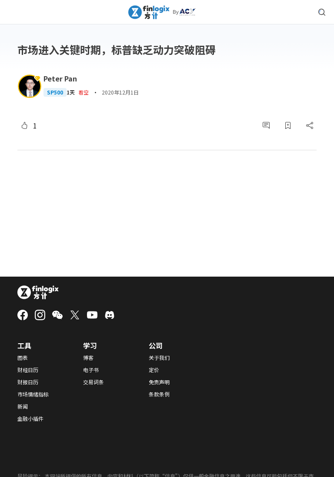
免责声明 (159, 382)
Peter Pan (60, 78)
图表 (22, 357)
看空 (83, 92)
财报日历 (27, 382)
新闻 (22, 406)
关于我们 (159, 357)
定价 (154, 369)
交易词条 (93, 382)
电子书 (91, 369)
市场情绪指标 (33, 394)
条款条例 (159, 394)
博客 (88, 357)
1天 (71, 92)
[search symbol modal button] (322, 12)
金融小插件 (30, 418)
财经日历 (27, 369)
